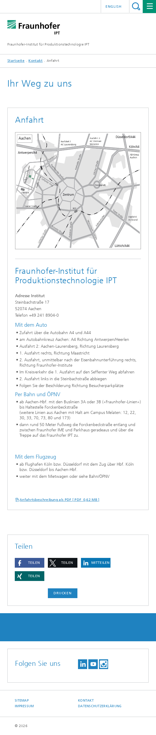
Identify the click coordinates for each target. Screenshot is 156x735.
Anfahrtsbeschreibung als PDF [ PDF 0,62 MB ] (60, 500)
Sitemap (22, 700)
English (113, 6)
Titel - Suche (136, 6)
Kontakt (35, 61)
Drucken (62, 593)
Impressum (24, 706)
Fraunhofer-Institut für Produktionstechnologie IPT (48, 44)
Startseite (16, 61)
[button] (29, 563)
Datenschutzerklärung (100, 706)
